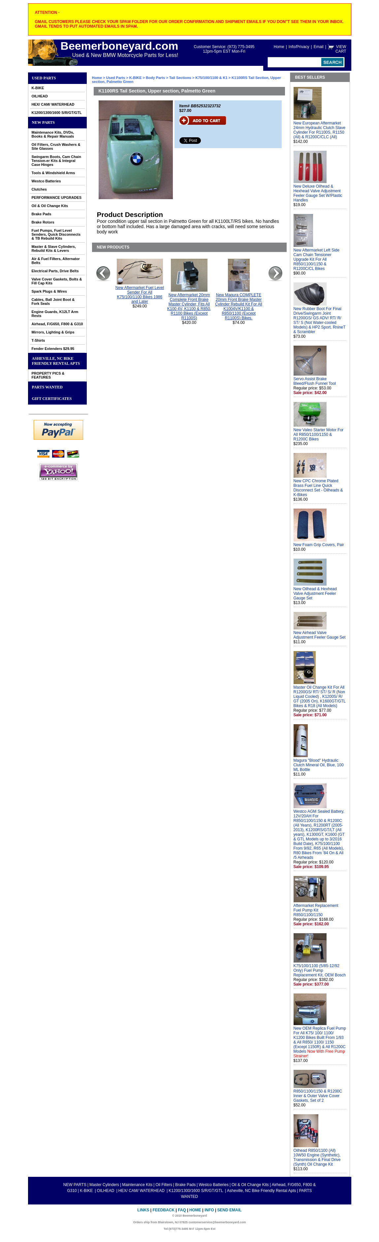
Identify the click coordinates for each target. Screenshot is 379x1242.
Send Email (229, 1210)
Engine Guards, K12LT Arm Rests (55, 314)
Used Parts (44, 78)
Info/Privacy (299, 46)
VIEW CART (340, 49)
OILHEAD (40, 96)
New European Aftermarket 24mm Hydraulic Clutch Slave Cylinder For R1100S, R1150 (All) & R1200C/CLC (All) (319, 130)
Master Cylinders (104, 1184)
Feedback (163, 1210)
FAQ (182, 1210)
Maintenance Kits (137, 1184)
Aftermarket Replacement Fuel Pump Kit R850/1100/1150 (316, 910)
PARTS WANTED (47, 387)
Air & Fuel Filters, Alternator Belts (56, 261)
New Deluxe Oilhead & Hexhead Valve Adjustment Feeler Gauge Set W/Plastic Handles (318, 193)
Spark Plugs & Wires (49, 291)
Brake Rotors (43, 222)
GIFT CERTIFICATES (52, 398)
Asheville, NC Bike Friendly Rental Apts (56, 361)
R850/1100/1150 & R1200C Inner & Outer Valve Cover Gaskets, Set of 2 (318, 1096)
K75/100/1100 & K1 (211, 78)
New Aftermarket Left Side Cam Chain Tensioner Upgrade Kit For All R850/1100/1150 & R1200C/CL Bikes (316, 259)
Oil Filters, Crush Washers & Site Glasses (56, 146)
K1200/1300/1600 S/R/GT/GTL (57, 113)
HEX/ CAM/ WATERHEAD (53, 104)
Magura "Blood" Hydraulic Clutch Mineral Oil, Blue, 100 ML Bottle (319, 765)
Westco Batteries (46, 181)
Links (143, 1210)
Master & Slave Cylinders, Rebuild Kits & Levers (54, 248)
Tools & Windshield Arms (53, 173)
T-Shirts (38, 340)
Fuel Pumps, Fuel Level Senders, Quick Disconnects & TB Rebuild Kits (56, 234)
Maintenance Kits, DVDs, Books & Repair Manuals (53, 134)
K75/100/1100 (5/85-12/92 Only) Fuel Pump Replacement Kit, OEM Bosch (320, 970)
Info (209, 1210)
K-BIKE (38, 88)
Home (279, 46)
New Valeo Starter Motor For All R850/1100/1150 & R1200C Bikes (319, 434)
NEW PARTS (43, 122)
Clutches (39, 189)
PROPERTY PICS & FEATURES (48, 375)
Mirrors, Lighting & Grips (53, 332)
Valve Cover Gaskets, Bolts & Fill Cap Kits (57, 281)
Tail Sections (180, 78)
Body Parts (155, 78)
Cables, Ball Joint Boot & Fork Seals (53, 301)
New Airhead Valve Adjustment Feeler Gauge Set (320, 635)
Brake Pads (41, 214)
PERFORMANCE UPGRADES (57, 197)
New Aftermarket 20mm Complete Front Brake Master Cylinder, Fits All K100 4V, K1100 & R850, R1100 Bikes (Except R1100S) (189, 306)
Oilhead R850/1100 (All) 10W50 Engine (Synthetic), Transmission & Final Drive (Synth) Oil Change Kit (317, 1157)
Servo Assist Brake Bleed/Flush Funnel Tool (315, 381)
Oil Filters (163, 1184)
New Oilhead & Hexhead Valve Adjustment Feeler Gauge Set (315, 593)
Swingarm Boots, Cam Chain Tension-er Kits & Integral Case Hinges (56, 161)
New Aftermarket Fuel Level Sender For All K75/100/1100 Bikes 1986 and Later (139, 294)
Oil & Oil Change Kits (50, 206)
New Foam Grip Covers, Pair (319, 544)
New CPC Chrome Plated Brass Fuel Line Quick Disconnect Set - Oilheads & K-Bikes (318, 488)
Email (319, 46)
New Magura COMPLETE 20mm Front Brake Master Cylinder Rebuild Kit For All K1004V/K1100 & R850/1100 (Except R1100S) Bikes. (238, 306)
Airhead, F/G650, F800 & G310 (57, 324)
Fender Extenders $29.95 (53, 349)
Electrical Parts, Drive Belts (55, 271)
